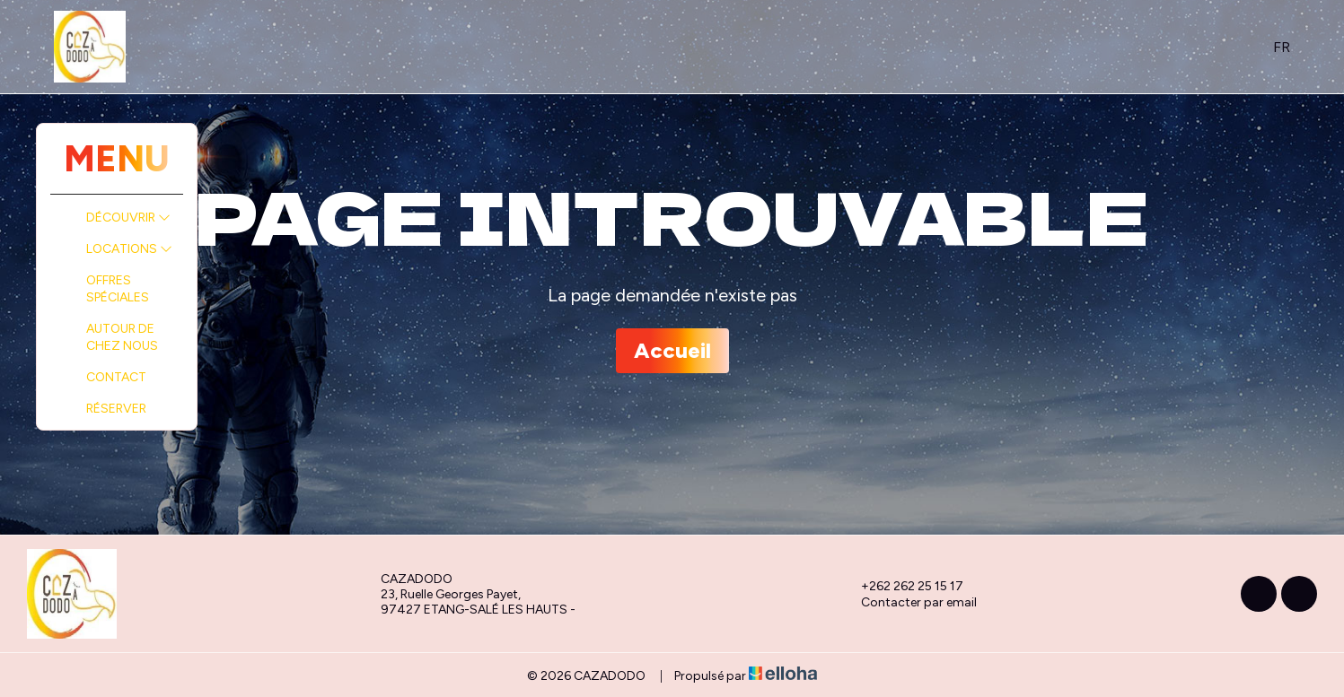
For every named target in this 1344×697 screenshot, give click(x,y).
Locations (129, 249)
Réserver (116, 408)
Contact (116, 377)
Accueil (672, 350)
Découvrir (128, 217)
